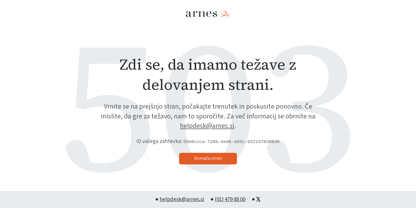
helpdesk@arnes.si (207, 126)
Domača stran (208, 158)
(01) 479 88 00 (230, 199)
